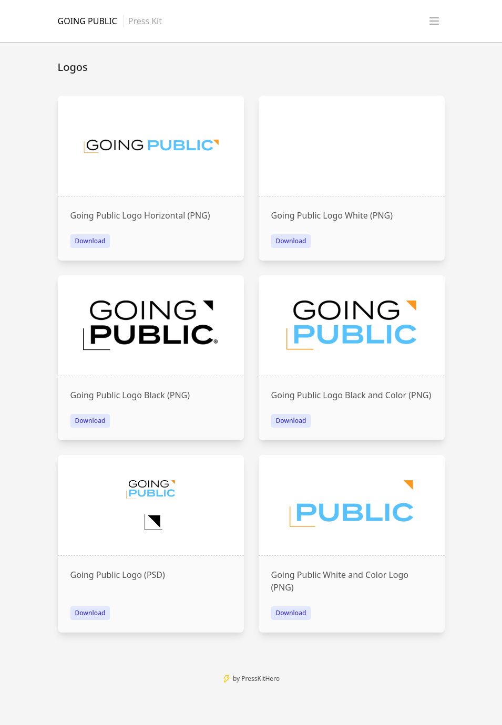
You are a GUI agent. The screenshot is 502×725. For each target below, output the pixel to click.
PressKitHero (260, 678)
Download (90, 240)
